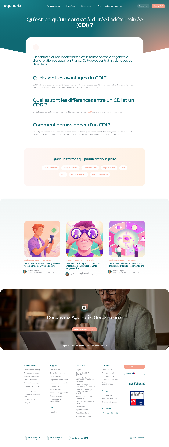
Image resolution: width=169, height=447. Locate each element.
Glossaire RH (80, 406)
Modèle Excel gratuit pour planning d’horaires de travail (85, 379)
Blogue (78, 370)
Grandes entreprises (109, 402)
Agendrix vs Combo (83, 413)
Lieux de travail (29, 399)
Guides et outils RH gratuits (83, 374)
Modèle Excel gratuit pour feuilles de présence (85, 385)
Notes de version (56, 389)
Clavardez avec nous (57, 373)
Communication (30, 391)
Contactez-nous (108, 376)
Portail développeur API (59, 393)
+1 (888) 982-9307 (136, 384)
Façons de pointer (31, 380)
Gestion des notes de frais (32, 387)
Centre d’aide (55, 370)
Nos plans (53, 412)
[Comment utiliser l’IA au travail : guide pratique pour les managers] (127, 248)
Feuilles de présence (31, 376)
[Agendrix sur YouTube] (116, 413)
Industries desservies (109, 398)
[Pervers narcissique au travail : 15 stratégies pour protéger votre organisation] (84, 248)
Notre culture (107, 370)
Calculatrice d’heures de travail (85, 402)
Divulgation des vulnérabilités (56, 400)
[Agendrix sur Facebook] (103, 413)
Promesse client (108, 373)
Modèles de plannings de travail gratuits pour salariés (85, 391)
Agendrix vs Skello (82, 409)
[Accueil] (18, 6)
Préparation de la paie (32, 383)
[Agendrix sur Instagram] (112, 413)
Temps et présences (31, 373)
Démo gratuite (55, 376)
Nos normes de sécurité (59, 383)
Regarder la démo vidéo (59, 380)
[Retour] (36, 47)
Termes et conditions (110, 380)
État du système (56, 396)
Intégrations (28, 403)
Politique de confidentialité (107, 384)
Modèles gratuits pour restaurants (84, 397)
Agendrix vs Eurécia (83, 416)
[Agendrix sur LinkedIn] (107, 413)
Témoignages (107, 395)
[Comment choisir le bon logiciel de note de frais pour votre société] (42, 248)
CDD (90, 112)
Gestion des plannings (32, 370)
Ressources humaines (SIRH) (32, 395)
